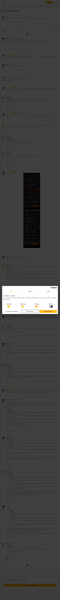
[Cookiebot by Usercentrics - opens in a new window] (51, 288)
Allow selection (30, 311)
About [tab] (48, 291)
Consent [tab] (11, 291)
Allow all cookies (48, 311)
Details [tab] (30, 291)
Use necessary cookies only (12, 311)
